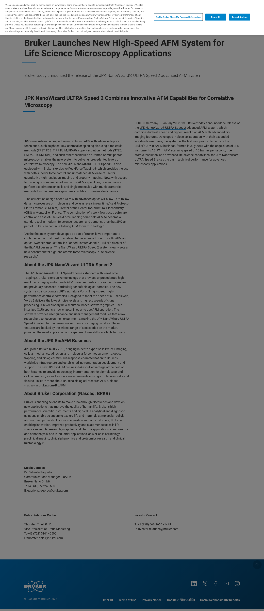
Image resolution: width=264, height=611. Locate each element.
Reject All (215, 17)
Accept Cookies (240, 17)
